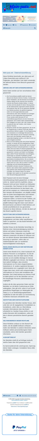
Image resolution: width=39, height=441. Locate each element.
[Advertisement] (19, 50)
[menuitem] (9, 25)
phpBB (14, 402)
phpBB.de (26, 404)
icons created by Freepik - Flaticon (19, 400)
